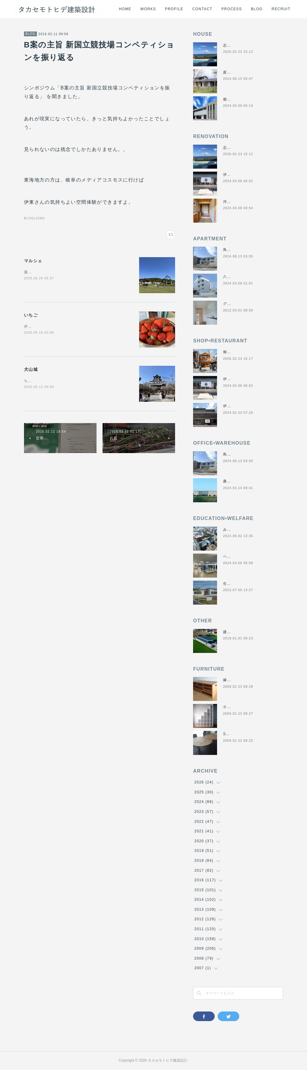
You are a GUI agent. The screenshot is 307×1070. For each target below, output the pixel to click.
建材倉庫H (232, 632)
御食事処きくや (237, 352)
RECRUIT (281, 9)
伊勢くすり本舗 (237, 175)
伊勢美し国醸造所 (239, 406)
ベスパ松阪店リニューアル (247, 557)
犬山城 (31, 369)
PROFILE (174, 9)
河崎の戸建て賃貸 (239, 202)
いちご (31, 315)
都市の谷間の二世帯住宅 (245, 99)
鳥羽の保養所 (235, 250)
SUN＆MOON (236, 734)
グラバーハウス (237, 304)
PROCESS (231, 9)
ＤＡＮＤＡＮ (235, 707)
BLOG (257, 9)
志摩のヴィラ (235, 45)
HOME (125, 9)
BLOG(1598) (34, 218)
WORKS (148, 9)
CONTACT (202, 9)
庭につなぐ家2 (236, 72)
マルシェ (33, 260)
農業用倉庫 (233, 481)
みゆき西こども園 (239, 529)
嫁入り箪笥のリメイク (243, 680)
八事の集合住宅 (237, 277)
